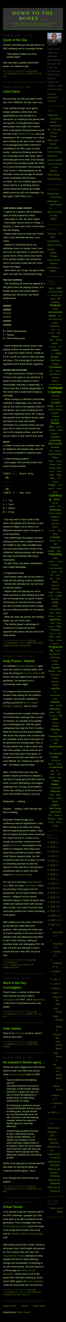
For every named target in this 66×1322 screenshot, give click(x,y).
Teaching (55, 729)
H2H (59, 506)
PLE (51, 636)
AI (59, 298)
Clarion (58, 371)
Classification (55, 374)
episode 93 (38, 999)
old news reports (17, 1074)
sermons (55, 702)
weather (55, 805)
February (57, 1103)
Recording (55, 675)
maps (58, 578)
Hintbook (55, 520)
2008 (53, 920)
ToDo (56, 740)
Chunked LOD (35, 1233)
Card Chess (11, 91)
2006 (53, 1112)
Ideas (59, 531)
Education (55, 437)
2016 (53, 883)
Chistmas (55, 364)
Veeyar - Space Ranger (52, 252)
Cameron (55, 350)
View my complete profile (53, 97)
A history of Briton (32, 673)
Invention (25, 646)
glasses (55, 503)
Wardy (58, 795)
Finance (59, 461)
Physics (52, 634)
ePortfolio (55, 447)
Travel (59, 764)
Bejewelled (55, 326)
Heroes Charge (55, 513)
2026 (53, 842)
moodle (58, 596)
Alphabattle (55, 302)
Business (52, 347)
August (56, 971)
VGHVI (52, 778)
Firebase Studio (55, 464)
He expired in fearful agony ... (24, 1062)
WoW (58, 822)
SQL (59, 712)
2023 (53, 856)
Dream (58, 427)
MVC (55, 606)
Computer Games (55, 390)
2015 (53, 888)
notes (59, 616)
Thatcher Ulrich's (19, 1233)
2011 (53, 906)
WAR (51, 795)
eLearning (55, 440)
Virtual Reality (22, 1295)
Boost (51, 340)
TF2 (55, 733)
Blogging (55, 336)
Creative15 (55, 399)
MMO (51, 592)
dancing (59, 406)
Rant (59, 671)
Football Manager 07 (26, 666)
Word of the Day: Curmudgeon (15, 985)
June (56, 983)
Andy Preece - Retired (18, 661)
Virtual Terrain (13, 1207)
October (57, 951)
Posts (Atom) (23, 1312)
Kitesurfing (55, 554)
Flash (59, 471)
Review (55, 685)
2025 (53, 847)
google (52, 506)
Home (24, 1306)
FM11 (52, 478)
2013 (53, 897)
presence (55, 644)
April (55, 993)
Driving (52, 430)
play (59, 634)
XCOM (55, 826)
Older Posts (39, 1306)
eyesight (58, 451)
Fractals (55, 482)
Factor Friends (54, 152)
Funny (52, 484)
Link (57, 575)
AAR (59, 288)
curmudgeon (9, 999)
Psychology (55, 657)
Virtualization (55, 788)
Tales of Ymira (54, 245)
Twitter (52, 774)
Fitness (52, 471)
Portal (59, 640)
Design (15, 646)
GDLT (57, 499)
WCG (55, 801)
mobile (59, 592)
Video (59, 778)
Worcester (16, 845)
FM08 (51, 475)
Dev (51, 426)
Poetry (58, 637)
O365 (52, 623)
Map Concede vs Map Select (54, 215)
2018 (53, 874)
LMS (52, 579)
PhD (29, 1292)
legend (54, 572)
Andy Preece (30, 885)
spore (51, 712)
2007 (53, 924)
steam (55, 726)
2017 (53, 879)
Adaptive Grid (56, 295)
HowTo (52, 530)
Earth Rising (53, 241)
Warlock (51, 798)
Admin (52, 299)
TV (57, 771)
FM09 (58, 475)
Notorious (52, 156)
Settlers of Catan (26, 134)
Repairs (55, 678)
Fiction (50, 461)
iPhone (52, 541)
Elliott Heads (55, 443)
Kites (59, 551)
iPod (59, 541)
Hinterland (55, 524)
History (55, 527)
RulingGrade (55, 695)
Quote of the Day (15, 40)
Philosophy (55, 630)
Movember (55, 599)
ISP (55, 544)
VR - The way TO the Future (54, 133)
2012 (53, 902)
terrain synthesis (35, 1281)
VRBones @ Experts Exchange (53, 1172)
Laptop (55, 558)
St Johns (53, 716)
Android (55, 309)
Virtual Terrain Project (14, 1255)
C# (60, 346)
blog (59, 333)
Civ (51, 371)
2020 (53, 865)
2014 (53, 892)
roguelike (55, 688)
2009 (53, 915)
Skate (51, 706)
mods (51, 596)
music (55, 602)
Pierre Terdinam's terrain (15, 1226)
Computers (55, 396)
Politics (51, 640)
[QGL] (51, 288)
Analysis (32, 643)
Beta (53, 330)
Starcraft (55, 723)
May (55, 988)
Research (55, 681)
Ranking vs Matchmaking (54, 204)
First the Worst (55, 468)
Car (51, 354)
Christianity (55, 366)
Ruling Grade (54, 178)
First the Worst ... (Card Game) (54, 167)
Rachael (55, 664)
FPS (59, 478)
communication (55, 384)
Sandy (55, 699)
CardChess (55, 360)
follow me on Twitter (56, 1210)
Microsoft (55, 585)
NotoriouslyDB (54, 160)
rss (55, 692)
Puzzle (55, 661)
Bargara (55, 323)
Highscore (55, 517)
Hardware (55, 509)
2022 (53, 860)
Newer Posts (9, 1306)
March (56, 1095)
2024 (53, 851)
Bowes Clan (53, 1128)
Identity (55, 534)
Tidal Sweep (53, 174)
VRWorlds (55, 791)
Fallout (55, 457)
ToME (55, 743)
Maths (55, 582)
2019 (53, 869)
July (55, 979)
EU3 (50, 451)
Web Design (55, 808)
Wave (59, 798)
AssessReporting (55, 319)
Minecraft (55, 589)
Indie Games (12, 1028)
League (51, 561)
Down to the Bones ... (33, 16)
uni (58, 774)
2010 (53, 911)
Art (59, 316)
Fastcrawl (20, 1033)
